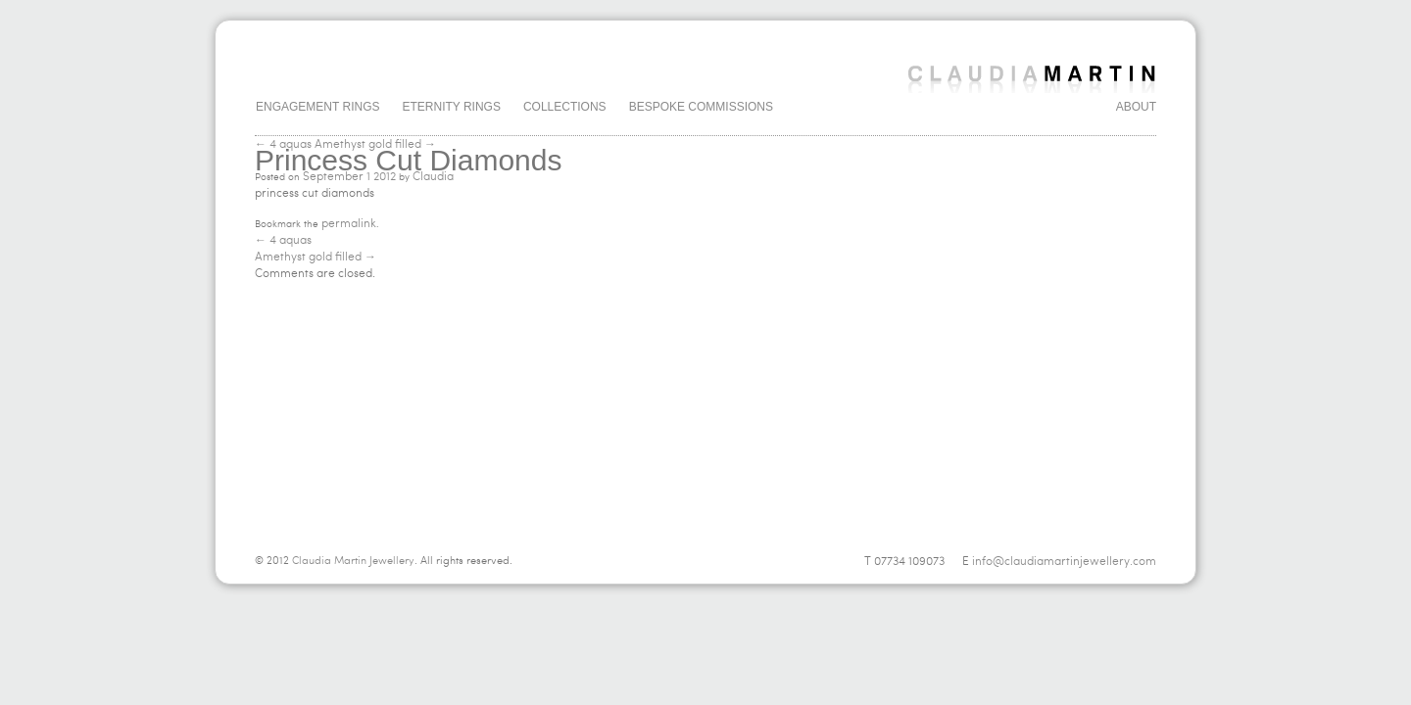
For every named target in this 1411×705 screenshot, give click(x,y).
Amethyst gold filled (315, 256)
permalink (348, 223)
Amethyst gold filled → (375, 144)
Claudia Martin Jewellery (353, 560)
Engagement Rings (317, 107)
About (1136, 107)
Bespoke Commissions (701, 107)
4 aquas (283, 240)
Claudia (433, 176)
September (333, 176)
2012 (384, 176)
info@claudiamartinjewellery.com (1064, 561)
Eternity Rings (451, 107)
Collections (565, 107)
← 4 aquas (283, 144)
